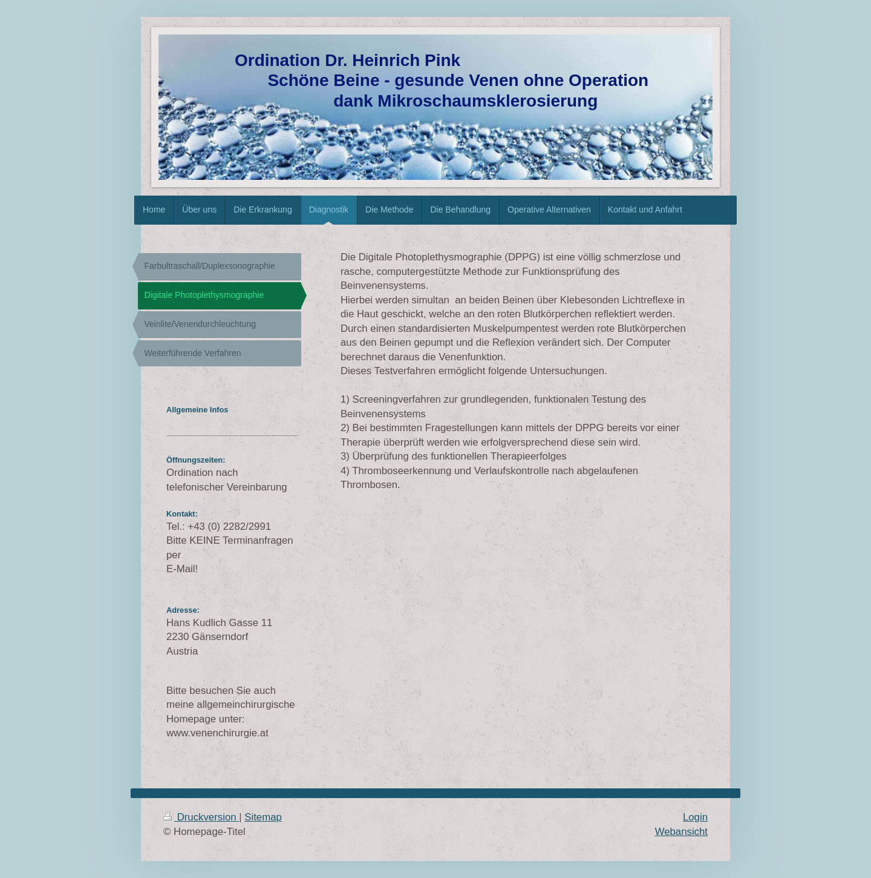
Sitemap (263, 817)
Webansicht (681, 831)
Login (695, 817)
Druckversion (201, 817)
